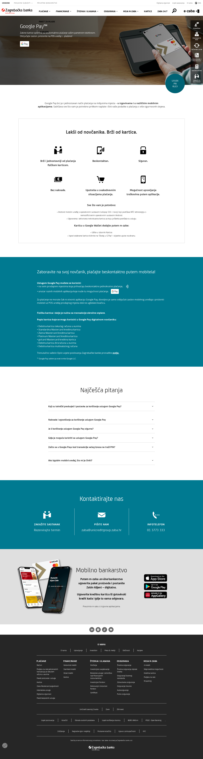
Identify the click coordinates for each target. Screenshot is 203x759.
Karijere (140, 650)
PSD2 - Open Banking (153, 720)
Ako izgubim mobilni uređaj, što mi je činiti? (70, 460)
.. (165, 720)
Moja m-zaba (129, 11)
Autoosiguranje (122, 690)
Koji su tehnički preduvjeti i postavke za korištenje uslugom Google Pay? (84, 406)
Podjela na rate (149, 677)
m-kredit (147, 665)
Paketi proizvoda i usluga (46, 678)
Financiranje (62, 11)
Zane (107, 709)
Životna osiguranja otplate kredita (127, 670)
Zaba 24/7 (162, 11)
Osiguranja (109, 11)
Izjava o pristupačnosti (127, 731)
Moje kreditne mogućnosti (153, 669)
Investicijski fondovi (97, 682)
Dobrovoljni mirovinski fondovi (98, 687)
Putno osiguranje (123, 694)
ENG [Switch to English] (198, 3)
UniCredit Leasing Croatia (89, 709)
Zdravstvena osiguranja (126, 682)
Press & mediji (110, 650)
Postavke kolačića (104, 731)
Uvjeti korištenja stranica (111, 720)
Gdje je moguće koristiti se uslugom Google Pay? (73, 437)
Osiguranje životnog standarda (124, 676)
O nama (189, 3)
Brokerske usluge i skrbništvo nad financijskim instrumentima (101, 675)
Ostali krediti (68, 673)
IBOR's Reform (133, 720)
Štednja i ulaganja (86, 11)
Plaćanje (43, 11)
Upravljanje (78, 650)
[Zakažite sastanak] (47, 520)
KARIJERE (44, 31)
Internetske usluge (44, 690)
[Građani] (17, 11)
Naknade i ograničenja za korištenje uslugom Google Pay (77, 419)
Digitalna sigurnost (163, 3)
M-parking (148, 681)
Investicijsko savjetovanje (99, 669)
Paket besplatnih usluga (46, 698)
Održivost (126, 650)
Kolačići (65, 720)
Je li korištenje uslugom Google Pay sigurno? (71, 428)
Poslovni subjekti (22, 3)
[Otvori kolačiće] (4, 745)
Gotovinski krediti (70, 665)
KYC (144, 731)
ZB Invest (120, 709)
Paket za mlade (47, 21)
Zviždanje (61, 731)
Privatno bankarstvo (47, 3)
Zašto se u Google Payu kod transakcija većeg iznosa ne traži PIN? (81, 447)
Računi (39, 665)
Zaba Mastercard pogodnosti (48, 686)
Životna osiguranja (124, 665)
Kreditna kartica (150, 673)
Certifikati (93, 692)
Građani (6, 3)
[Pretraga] (173, 11)
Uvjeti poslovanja (178, 3)
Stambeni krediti (70, 669)
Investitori (93, 650)
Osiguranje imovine (124, 686)
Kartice (148, 11)
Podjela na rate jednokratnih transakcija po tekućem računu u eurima (47, 672)
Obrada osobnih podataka (85, 720)
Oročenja (93, 665)
